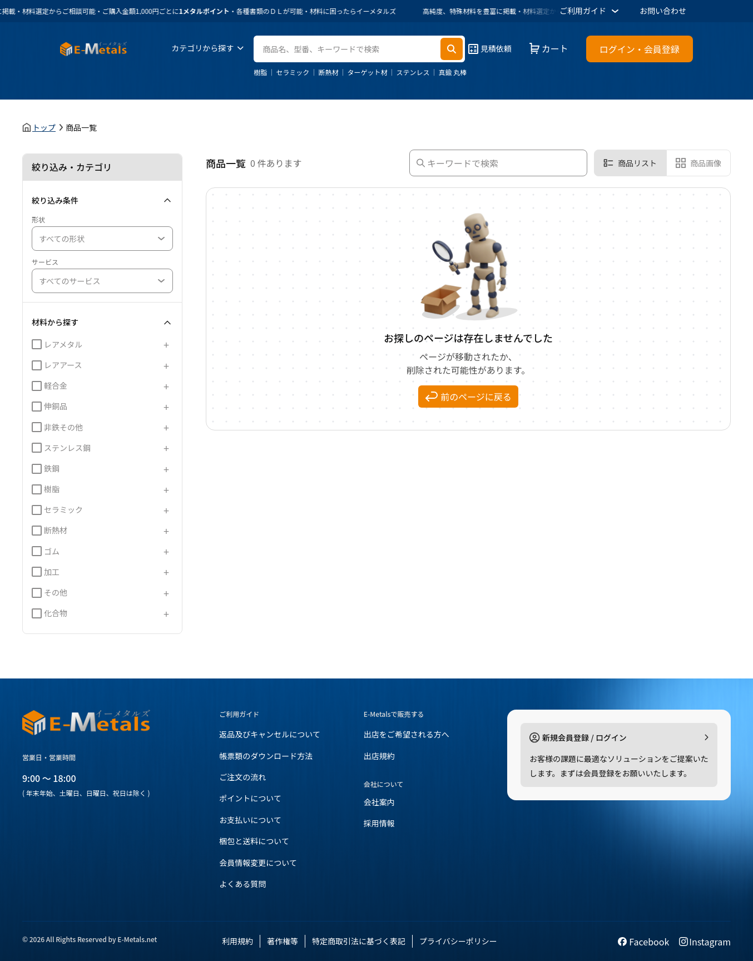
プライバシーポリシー (458, 941)
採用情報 (379, 823)
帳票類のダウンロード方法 (266, 755)
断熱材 (328, 72)
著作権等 (282, 941)
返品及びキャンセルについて (269, 734)
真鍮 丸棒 (452, 72)
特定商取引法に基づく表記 (358, 941)
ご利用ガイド (590, 11)
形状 (38, 219)
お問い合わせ (663, 10)
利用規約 (237, 941)
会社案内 (379, 802)
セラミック (292, 72)
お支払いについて (250, 819)
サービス (45, 261)
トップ (44, 127)
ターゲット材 (367, 72)
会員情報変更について (258, 862)
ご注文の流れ (242, 776)
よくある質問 (242, 883)
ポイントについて (250, 798)
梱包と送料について (254, 840)
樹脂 (260, 72)
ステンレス (412, 72)
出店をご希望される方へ (406, 734)
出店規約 (379, 755)
